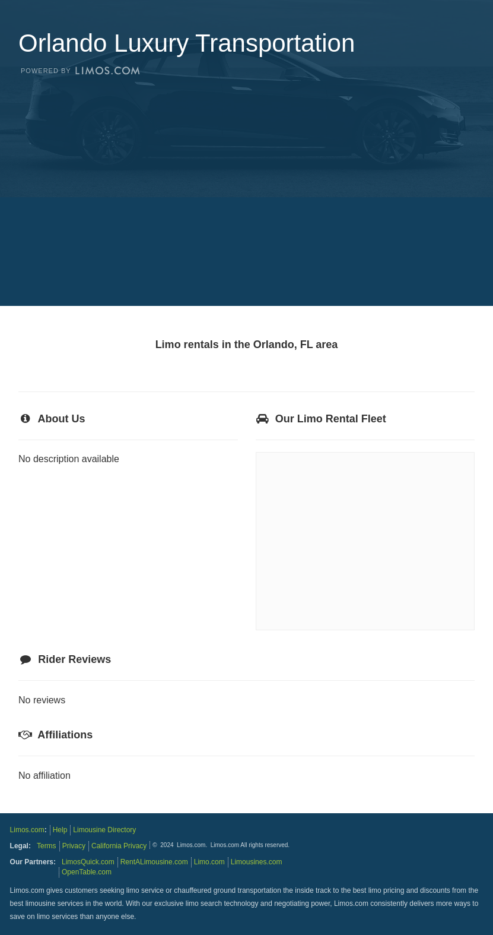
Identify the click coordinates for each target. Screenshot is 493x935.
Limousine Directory (104, 830)
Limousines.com (256, 862)
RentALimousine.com (154, 862)
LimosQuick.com (88, 862)
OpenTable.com (87, 872)
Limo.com (209, 862)
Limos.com (27, 830)
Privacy (73, 846)
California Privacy (119, 846)
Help (60, 830)
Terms (46, 846)
